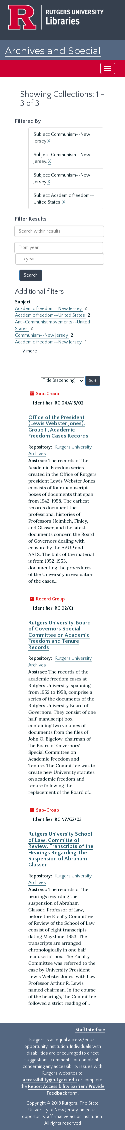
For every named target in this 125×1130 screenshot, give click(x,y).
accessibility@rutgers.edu (50, 1080)
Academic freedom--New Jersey (49, 308)
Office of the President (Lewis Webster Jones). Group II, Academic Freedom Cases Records (58, 426)
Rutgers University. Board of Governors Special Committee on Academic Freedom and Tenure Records (59, 635)
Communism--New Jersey (42, 335)
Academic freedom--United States (50, 315)
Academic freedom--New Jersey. (49, 342)
